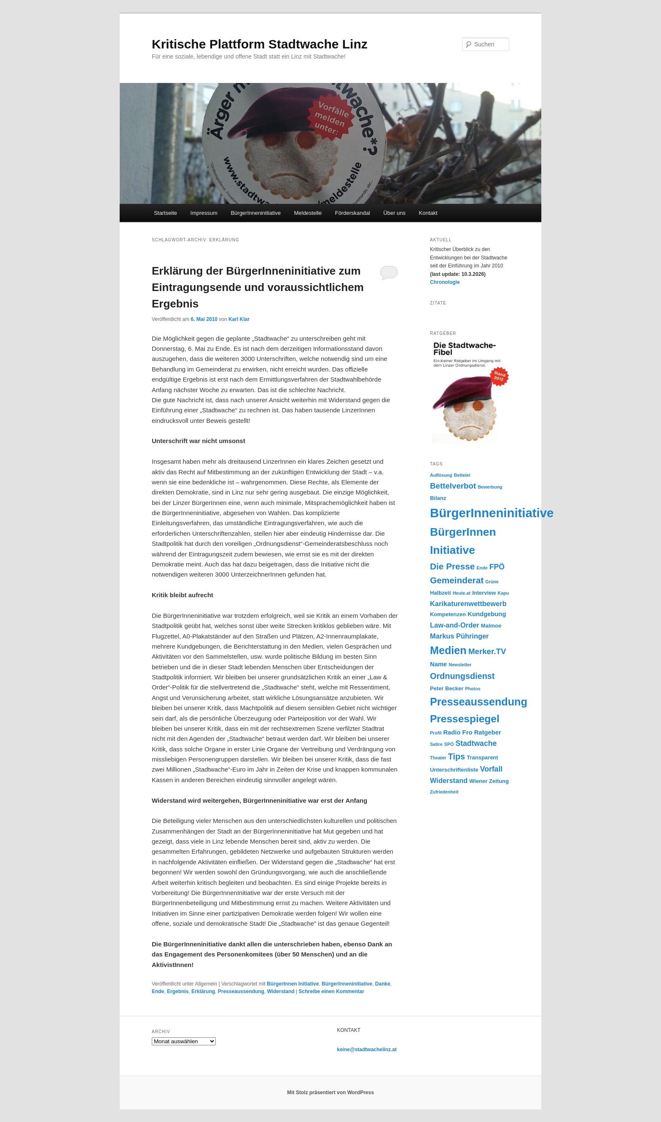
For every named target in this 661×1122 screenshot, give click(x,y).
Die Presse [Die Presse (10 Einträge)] (452, 566)
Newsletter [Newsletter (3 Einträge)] (460, 664)
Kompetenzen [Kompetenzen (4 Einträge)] (448, 614)
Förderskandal (352, 213)
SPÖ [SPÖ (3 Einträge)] (449, 744)
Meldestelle (308, 213)
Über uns (394, 213)
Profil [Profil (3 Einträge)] (435, 732)
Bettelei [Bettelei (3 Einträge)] (462, 475)
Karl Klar (239, 319)
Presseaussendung (241, 991)
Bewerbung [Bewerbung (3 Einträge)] (490, 486)
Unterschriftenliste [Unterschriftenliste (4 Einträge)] (454, 770)
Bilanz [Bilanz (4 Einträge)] (438, 498)
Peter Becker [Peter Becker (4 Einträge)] (446, 688)
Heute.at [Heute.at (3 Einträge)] (461, 593)
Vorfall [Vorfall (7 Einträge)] (491, 769)
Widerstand (280, 991)
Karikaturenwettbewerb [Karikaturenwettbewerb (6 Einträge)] (468, 603)
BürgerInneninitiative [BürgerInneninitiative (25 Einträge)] (492, 513)
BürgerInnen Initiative (293, 984)
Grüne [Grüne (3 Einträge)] (491, 581)
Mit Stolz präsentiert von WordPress (330, 1092)
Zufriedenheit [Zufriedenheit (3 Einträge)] (444, 791)
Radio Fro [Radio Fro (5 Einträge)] (457, 732)
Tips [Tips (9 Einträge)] (456, 756)
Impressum (204, 213)
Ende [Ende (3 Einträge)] (482, 567)
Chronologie (445, 282)
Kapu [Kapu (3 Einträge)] (503, 593)
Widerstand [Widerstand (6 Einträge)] (449, 780)
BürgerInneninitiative (256, 213)
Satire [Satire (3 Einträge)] (436, 744)
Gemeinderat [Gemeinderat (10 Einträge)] (457, 580)
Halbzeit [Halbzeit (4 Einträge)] (440, 593)
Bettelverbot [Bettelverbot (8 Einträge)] (453, 485)
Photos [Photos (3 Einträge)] (472, 688)
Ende (158, 991)
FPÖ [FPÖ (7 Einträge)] (497, 567)
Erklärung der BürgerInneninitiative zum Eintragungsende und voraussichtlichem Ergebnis (258, 287)
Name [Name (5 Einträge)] (438, 664)
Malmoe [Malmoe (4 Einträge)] (491, 625)
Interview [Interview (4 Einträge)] (484, 593)
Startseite (165, 213)
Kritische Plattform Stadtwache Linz (260, 44)
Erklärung (203, 991)
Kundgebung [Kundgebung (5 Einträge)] (487, 614)
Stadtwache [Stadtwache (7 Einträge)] (476, 743)
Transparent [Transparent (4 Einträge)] (482, 757)
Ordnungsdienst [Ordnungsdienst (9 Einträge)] (462, 676)
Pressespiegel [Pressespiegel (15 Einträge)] (465, 718)
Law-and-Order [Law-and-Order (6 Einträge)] (454, 625)
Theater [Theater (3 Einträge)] (438, 757)
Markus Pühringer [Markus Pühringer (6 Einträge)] (459, 636)
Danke (382, 984)
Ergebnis (177, 991)
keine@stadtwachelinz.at (367, 1050)
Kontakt (428, 213)
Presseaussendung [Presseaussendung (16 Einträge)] (478, 702)
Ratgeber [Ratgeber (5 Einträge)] (487, 732)
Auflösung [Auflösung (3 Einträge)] (441, 475)
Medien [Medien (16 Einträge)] (448, 650)
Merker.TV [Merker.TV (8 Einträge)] (487, 651)
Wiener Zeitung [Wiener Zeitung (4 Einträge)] (489, 781)
